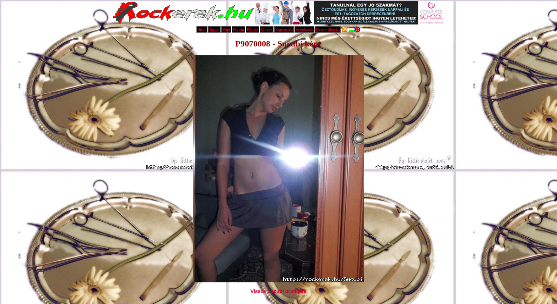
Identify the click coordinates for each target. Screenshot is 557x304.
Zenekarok (304, 30)
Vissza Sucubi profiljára (278, 291)
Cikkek (266, 30)
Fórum (238, 30)
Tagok (214, 30)
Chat (226, 30)
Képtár (252, 30)
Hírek (202, 30)
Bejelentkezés (328, 30)
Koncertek (284, 30)
